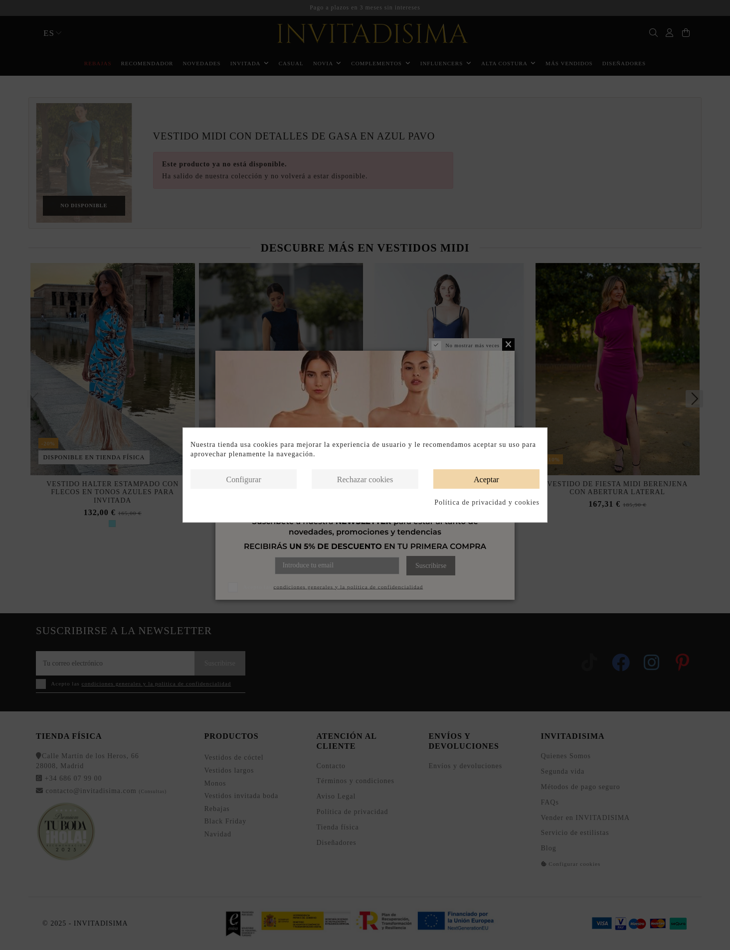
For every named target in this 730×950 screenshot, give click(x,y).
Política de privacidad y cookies (487, 502)
